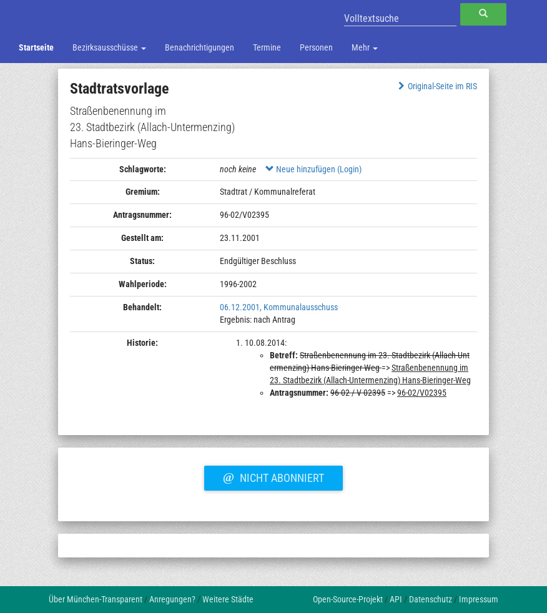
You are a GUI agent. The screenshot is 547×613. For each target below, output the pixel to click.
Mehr (365, 47)
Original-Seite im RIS (436, 86)
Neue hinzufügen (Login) (313, 169)
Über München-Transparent (95, 599)
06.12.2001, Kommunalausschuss (279, 307)
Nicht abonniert (273, 476)
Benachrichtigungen (199, 47)
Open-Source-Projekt (348, 599)
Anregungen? (172, 599)
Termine (267, 47)
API (396, 599)
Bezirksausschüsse (109, 47)
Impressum (478, 599)
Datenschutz (430, 599)
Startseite (36, 47)
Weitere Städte (228, 599)
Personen (316, 47)
